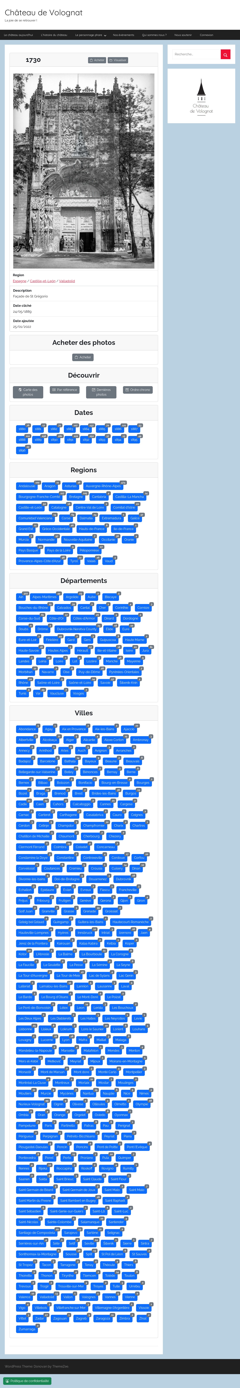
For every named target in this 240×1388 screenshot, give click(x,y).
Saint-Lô (100, 1210)
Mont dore (83, 1071)
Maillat (103, 1039)
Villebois (42, 1307)
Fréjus (24, 899)
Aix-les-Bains (106, 728)
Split (90, 1253)
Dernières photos (101, 392)
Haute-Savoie (30, 649)
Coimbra (61, 846)
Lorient (119, 1028)
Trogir (45, 1285)
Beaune (112, 760)
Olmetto (121, 1103)
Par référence (64, 390)
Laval (126, 985)
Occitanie (110, 539)
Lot (76, 660)
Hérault (84, 649)
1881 (39, 428)
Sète (57, 1242)
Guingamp (62, 921)
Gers (88, 639)
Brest (80, 792)
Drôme (44, 628)
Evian (68, 889)
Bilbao (44, 782)
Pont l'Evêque (138, 1146)
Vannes (111, 1296)
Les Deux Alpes (31, 1017)
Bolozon (64, 782)
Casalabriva (96, 814)
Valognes (90, 1296)
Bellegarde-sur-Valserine (38, 771)
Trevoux (26, 1285)
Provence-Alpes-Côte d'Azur (41, 560)
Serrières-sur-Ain (32, 1242)
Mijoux (96, 1060)
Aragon (51, 485)
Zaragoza (104, 1317)
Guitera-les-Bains (92, 921)
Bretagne (77, 496)
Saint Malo (113, 1189)
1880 (23, 428)
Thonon (48, 1274)
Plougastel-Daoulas (34, 1146)
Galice (136, 517)
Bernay (113, 771)
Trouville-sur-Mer (72, 1285)
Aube (93, 596)
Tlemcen (90, 1274)
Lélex (65, 1007)
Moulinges (127, 1082)
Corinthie (123, 607)
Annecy (25, 749)
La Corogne (121, 953)
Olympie (143, 1103)
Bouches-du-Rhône (34, 607)
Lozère (92, 660)
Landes (25, 660)
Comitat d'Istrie (125, 506)
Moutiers (26, 1092)
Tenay (90, 1264)
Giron (142, 899)
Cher (103, 607)
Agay (50, 728)
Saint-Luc (122, 1210)
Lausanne (106, 985)
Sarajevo (72, 1232)
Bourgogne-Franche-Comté (40, 496)
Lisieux (47, 1028)
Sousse (72, 1253)
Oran (43, 1114)
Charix (120, 824)
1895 (135, 439)
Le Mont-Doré (89, 996)
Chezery (116, 835)
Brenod (61, 792)
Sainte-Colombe (60, 1221)
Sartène (94, 1232)
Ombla (25, 1114)
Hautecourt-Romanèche (132, 921)
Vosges (79, 692)
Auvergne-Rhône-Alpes (104, 485)
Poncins (83, 1146)
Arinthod (46, 749)
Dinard (110, 617)
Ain (22, 596)
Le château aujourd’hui (18, 35)
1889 (39, 439)
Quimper (126, 1157)
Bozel (24, 792)
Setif (73, 1242)
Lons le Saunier (93, 1028)
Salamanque (91, 1221)
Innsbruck (86, 932)
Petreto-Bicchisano (82, 1135)
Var (39, 692)
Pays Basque (29, 549)
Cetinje (45, 824)
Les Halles (89, 1017)
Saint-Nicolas (30, 1221)
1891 (71, 439)
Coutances (53, 867)
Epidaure (49, 889)
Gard (72, 639)
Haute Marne (136, 639)
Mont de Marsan (54, 1071)
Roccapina (66, 1167)
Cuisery (118, 867)
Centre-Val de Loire (91, 506)
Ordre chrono (138, 390)
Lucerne (48, 1039)
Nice (128, 1092)
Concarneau (107, 846)
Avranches (125, 749)
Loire (61, 660)
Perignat (125, 1124)
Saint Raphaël (116, 1199)
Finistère (53, 639)
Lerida (99, 1007)
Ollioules (100, 1103)
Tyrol (75, 560)
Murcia (25, 539)
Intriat (107, 932)
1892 (87, 439)
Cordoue (119, 857)
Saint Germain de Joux (80, 1189)
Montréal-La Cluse (33, 1082)
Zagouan (61, 1317)
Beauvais (134, 760)
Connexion (206, 35)
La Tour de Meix (70, 974)
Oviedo (101, 1114)
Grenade (90, 910)
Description (22, 290)
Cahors (59, 803)
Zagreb (82, 1317)
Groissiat (112, 910)
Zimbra (125, 1317)
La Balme (67, 953)
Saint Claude (93, 1178)
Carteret (45, 814)
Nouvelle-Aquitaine (79, 539)
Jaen (145, 932)
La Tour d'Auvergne (34, 974)
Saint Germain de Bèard (37, 1189)
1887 (135, 428)
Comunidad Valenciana (37, 517)
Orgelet (81, 1114)
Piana (129, 1135)
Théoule (110, 1264)
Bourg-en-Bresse (116, 782)
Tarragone (69, 1264)
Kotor (24, 953)
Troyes (99, 1285)
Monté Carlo (108, 1071)
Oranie (130, 539)
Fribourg (44, 899)
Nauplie (110, 1092)
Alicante (90, 739)
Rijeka (44, 1167)
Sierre (128, 1242)
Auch (83, 749)
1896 (23, 449)
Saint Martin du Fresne (36, 1199)
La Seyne (125, 964)
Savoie (106, 682)
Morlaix (85, 1082)
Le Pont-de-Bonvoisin (36, 1007)
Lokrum (67, 1028)
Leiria (44, 660)
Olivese (79, 1103)
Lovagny (26, 1039)
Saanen (25, 1178)
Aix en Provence (75, 728)
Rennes (25, 1167)
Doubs (25, 628)
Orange (61, 1114)
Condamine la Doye (34, 857)
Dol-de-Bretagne (68, 878)
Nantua (89, 1092)
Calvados (65, 607)
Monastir (26, 1071)
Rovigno (109, 1167)
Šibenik (109, 1242)
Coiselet (83, 846)
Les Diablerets (62, 1017)
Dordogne (132, 617)
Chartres (140, 824)
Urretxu (136, 1285)
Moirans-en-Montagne (127, 1060)
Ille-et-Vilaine (108, 649)
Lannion (84, 985)
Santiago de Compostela (38, 1232)
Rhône (25, 682)
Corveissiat (28, 867)
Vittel (24, 1317)
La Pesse (77, 964)
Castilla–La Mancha (130, 496)
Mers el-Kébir (30, 1060)
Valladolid (67, 281)
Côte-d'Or (57, 617)
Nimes (145, 1092)
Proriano (88, 1157)
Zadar (41, 1317)
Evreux (87, 889)
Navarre (49, 671)
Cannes (106, 803)
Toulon (130, 1274)
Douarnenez (99, 878)
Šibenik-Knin (130, 682)
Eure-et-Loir (29, 639)
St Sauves (140, 1253)
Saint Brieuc (66, 1178)
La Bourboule (93, 953)
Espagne (19, 281)
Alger (71, 739)
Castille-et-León (43, 281)
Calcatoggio (83, 803)
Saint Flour (120, 1178)
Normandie (47, 539)
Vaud (110, 560)
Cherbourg (93, 835)
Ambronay (142, 739)
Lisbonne (27, 1028)
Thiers (130, 1264)
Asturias (72, 485)
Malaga (122, 1039)
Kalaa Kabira (89, 942)
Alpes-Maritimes (46, 596)
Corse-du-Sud (31, 617)
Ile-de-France (125, 528)
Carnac (25, 814)
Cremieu (76, 867)
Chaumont (68, 835)
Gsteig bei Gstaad (33, 921)
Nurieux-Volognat (33, 1103)
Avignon (102, 749)
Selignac (114, 1232)
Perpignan (51, 1135)
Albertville (27, 739)
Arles (66, 749)
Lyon (67, 1039)
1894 (119, 439)
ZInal (144, 1317)
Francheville (129, 889)
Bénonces (91, 771)
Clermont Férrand (33, 846)
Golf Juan (27, 910)
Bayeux (92, 760)
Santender (117, 1221)
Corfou (140, 857)
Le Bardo (27, 996)
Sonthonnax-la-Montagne (39, 1253)
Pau (107, 1124)
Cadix (24, 803)
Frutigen (66, 899)
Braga (42, 792)
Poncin (63, 1146)
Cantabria (100, 496)
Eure (127, 628)
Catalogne (60, 506)
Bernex (25, 782)
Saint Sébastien (31, 1210)
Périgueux (27, 1135)
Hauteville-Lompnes (35, 932)
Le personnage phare (91, 35)
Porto (68, 1157)
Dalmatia (87, 517)
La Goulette (53, 964)
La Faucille (28, 964)
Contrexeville (94, 857)
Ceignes (138, 814)
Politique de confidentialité (27, 1381)
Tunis (24, 692)
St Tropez (27, 1264)
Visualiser (117, 60)
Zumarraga (28, 1328)
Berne (132, 771)
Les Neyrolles (116, 1017)
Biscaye (112, 596)
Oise (67, 671)
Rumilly (129, 1167)
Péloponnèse (91, 549)
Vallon (69, 1296)
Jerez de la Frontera (34, 942)
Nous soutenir (183, 35)
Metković (55, 1060)
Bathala (71, 760)
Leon (82, 1007)
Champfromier (95, 824)
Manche (113, 660)
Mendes (115, 1049)
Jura (146, 649)
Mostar (105, 1082)
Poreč (50, 1157)
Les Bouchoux (124, 1007)
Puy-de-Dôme (91, 671)
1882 (55, 428)
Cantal (86, 607)
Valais (92, 560)
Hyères (64, 932)
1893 (103, 439)
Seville (90, 1242)
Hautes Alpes (59, 649)
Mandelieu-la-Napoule (37, 1049)
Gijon (125, 899)
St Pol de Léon (113, 1253)
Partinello (69, 1124)
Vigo (23, 1307)
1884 (87, 428)
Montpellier (135, 1071)
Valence (26, 1296)
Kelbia (112, 942)
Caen (41, 803)
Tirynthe (69, 1274)
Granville (49, 910)
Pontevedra (28, 1157)
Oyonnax (122, 1114)
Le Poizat (115, 996)
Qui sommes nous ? (154, 35)
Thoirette (26, 1274)
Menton (135, 1049)
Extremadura (113, 517)
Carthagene (69, 814)
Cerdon (25, 824)
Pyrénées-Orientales (125, 671)
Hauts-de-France (93, 528)
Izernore (126, 932)
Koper (131, 942)
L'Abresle (44, 953)
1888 (23, 439)
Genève (87, 899)
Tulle (117, 1285)
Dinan (137, 867)
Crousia (98, 867)
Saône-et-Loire (49, 682)
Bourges (144, 782)
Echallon (26, 889)
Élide (111, 628)
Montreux (63, 1082)
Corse (67, 517)
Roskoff (88, 1167)
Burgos (132, 792)
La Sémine (101, 964)
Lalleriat (26, 985)
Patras (90, 1124)
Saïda (44, 1178)
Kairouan (65, 942)
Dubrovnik (125, 878)
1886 (119, 428)
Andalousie (28, 485)
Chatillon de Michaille (35, 835)
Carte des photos (28, 392)
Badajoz (26, 760)
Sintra (146, 1242)
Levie (139, 1017)
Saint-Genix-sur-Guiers (68, 1210)
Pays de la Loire (60, 549)
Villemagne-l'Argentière (113, 1307)
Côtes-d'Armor (85, 617)
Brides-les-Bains (105, 792)
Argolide (73, 596)
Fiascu (106, 889)
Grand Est (27, 528)
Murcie (47, 1092)
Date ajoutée (23, 321)
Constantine (67, 857)
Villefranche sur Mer (72, 1307)
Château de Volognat (44, 12)
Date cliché (22, 306)
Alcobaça (51, 739)
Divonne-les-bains (33, 878)
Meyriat (77, 1060)
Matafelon (92, 1049)
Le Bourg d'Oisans (56, 996)
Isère (130, 649)
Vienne (131, 1296)
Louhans (140, 1028)
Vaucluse (58, 692)
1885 (103, 428)
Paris (50, 1124)
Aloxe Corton (115, 739)
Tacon (48, 1264)
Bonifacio (87, 782)
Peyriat (110, 1135)
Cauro (118, 814)
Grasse (70, 910)
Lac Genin (127, 974)
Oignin (60, 1103)
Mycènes (68, 1092)
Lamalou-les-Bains (54, 985)
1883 (71, 428)
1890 (55, 439)
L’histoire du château (54, 35)
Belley (70, 771)
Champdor (67, 824)
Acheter (97, 60)
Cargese (127, 803)
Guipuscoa (109, 639)
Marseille (69, 1049)
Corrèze (144, 607)
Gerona (107, 899)
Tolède (111, 1274)
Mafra (84, 1039)
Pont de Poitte (108, 1146)
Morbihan (27, 671)
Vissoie (145, 1307)
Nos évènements (123, 35)
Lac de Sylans (100, 974)
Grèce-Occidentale (57, 528)
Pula (106, 1157)
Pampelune (28, 1124)
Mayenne (135, 660)
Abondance (28, 728)
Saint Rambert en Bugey (79, 1199)
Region (18, 275)
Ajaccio (130, 728)
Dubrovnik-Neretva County (78, 628)
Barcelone (49, 760)
